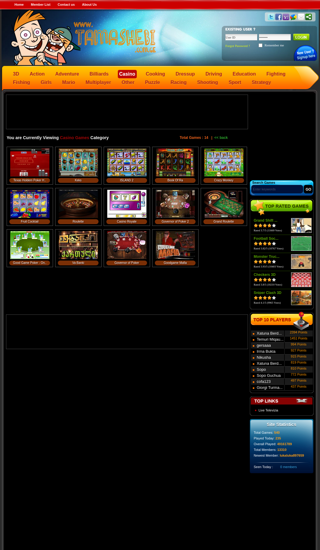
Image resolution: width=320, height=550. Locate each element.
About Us (89, 4)
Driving (213, 74)
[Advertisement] (127, 111)
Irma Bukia (266, 351)
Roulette (78, 221)
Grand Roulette (224, 221)
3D (16, 74)
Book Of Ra (175, 180)
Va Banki (78, 262)
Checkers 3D (265, 275)
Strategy (261, 82)
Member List (41, 4)
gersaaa (264, 345)
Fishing (21, 82)
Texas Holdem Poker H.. (30, 180)
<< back (221, 138)
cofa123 (264, 381)
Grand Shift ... (266, 220)
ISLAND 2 (126, 180)
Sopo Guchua (269, 375)
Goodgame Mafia (175, 262)
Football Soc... (266, 238)
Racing (179, 82)
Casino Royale (126, 221)
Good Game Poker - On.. (29, 262)
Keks (78, 180)
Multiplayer (98, 82)
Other (128, 82)
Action (37, 74)
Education (244, 74)
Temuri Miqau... (270, 339)
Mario (68, 82)
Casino (127, 74)
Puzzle (152, 82)
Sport (235, 82)
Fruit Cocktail (29, 221)
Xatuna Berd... (269, 333)
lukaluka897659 (292, 455)
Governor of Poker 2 (175, 221)
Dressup (185, 74)
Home (19, 4)
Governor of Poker (127, 262)
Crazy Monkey (224, 180)
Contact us (66, 4)
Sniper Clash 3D (267, 293)
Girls (46, 82)
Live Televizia (268, 410)
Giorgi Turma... (270, 387)
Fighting (275, 74)
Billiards (98, 74)
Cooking (155, 74)
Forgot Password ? (237, 46)
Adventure (67, 74)
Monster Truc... (266, 257)
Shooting (207, 82)
